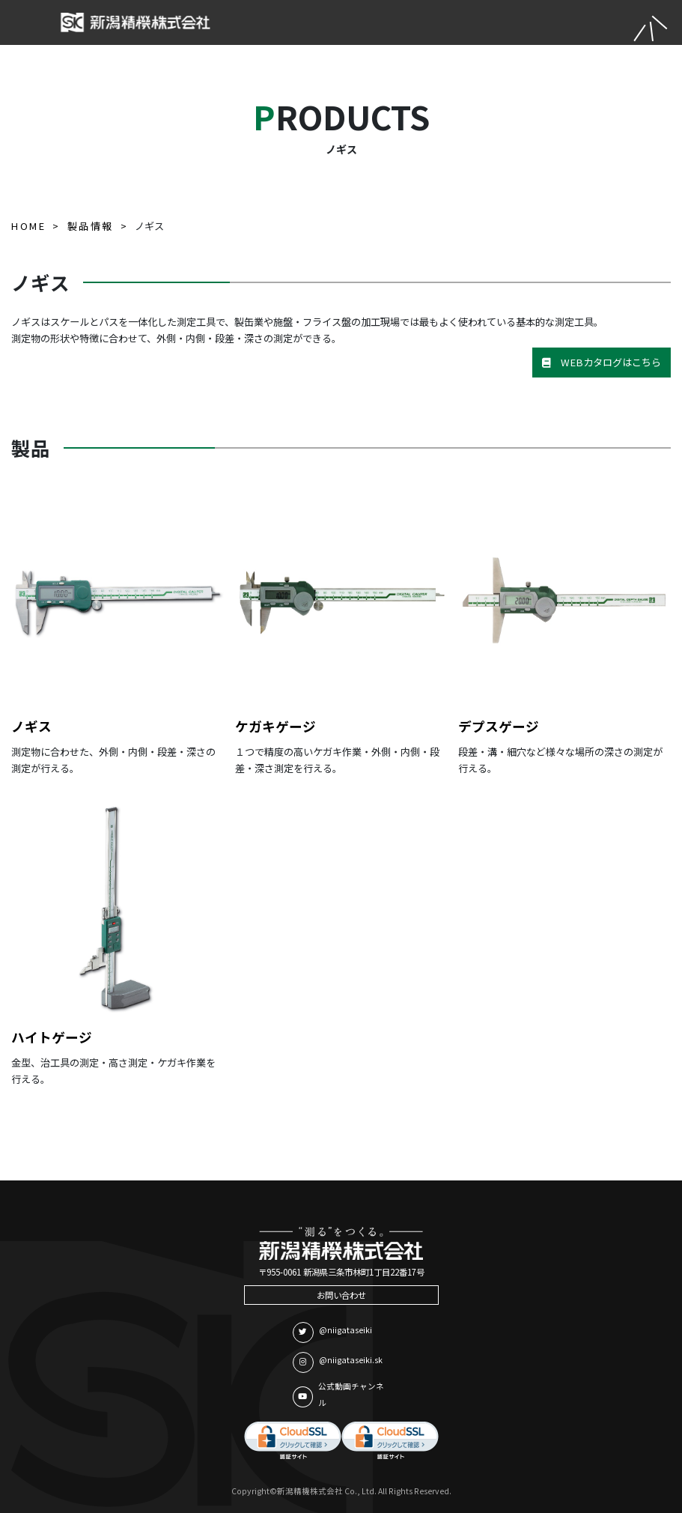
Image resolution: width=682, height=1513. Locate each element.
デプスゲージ (498, 726)
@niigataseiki (332, 1332)
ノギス (31, 726)
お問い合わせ (341, 1295)
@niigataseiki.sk (338, 1362)
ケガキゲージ (275, 726)
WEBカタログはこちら (601, 362)
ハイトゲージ (51, 1037)
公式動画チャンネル (338, 1394)
